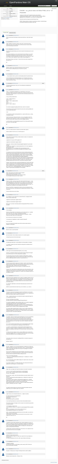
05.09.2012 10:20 (15, 441)
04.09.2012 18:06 (16, 208)
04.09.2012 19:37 (15, 261)
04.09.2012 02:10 (16, 127)
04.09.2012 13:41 (16, 179)
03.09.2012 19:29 (15, 65)
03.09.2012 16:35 (15, 41)
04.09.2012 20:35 (15, 290)
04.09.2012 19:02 (16, 240)
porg (7, 83)
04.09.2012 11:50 (15, 170)
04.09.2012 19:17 (15, 248)
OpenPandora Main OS (9, 17)
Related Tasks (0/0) (12, 32)
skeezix (7, 35)
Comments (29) (5, 32)
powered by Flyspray (54, 462)
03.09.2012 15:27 (16, 35)
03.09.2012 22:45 (15, 83)
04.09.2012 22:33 (16, 391)
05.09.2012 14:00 (16, 448)
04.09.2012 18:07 (16, 227)
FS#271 (19, 173)
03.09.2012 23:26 (16, 89)
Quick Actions (54, 8)
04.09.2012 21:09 (16, 344)
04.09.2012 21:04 (16, 314)
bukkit (5, 18)
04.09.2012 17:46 (15, 194)
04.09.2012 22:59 (15, 420)
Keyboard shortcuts (5, 460)
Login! (56, 0)
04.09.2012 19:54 (16, 275)
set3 (7, 65)
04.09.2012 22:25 (15, 367)
